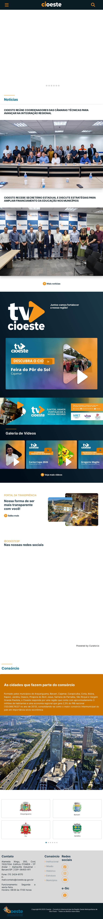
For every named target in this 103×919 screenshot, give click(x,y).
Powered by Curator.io (87, 645)
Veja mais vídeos (51, 474)
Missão (49, 866)
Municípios (51, 880)
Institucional (51, 861)
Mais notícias (51, 283)
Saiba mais (11, 515)
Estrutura (50, 875)
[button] (5, 50)
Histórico (50, 871)
